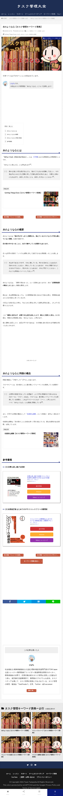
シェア (24, 792)
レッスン (11, 14)
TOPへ (55, 792)
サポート (20, 14)
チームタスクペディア (33, 14)
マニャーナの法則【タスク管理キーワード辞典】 (15, 756)
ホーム (3, 14)
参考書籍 (8, 141)
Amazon (38, 491)
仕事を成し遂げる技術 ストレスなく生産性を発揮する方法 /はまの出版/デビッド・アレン (38, 477)
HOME (5, 18)
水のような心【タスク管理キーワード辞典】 (43, 18)
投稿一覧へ (31, 690)
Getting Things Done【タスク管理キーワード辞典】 (23, 193)
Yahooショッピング (39, 497)
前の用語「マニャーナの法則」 (12, 217)
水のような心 (24, 34)
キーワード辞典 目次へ (31, 561)
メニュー (39, 792)
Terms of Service (29, 788)
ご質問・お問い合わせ (27, 777)
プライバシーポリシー (44, 777)
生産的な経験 (32, 34)
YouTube (14, 777)
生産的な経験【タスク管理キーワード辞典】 (20, 433)
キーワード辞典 (49, 14)
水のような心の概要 (11, 134)
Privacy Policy (51, 785)
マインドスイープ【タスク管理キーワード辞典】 (46, 731)
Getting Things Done (10, 34)
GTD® (35, 157)
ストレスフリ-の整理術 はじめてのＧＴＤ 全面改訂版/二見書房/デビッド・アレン (41, 520)
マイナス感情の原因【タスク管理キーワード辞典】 (46, 756)
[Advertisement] (17, 107)
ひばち (18, 34)
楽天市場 (39, 486)
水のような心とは (11, 131)
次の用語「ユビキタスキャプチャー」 (47, 217)
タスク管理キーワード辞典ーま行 (18, 18)
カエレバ (34, 481)
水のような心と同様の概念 (13, 138)
